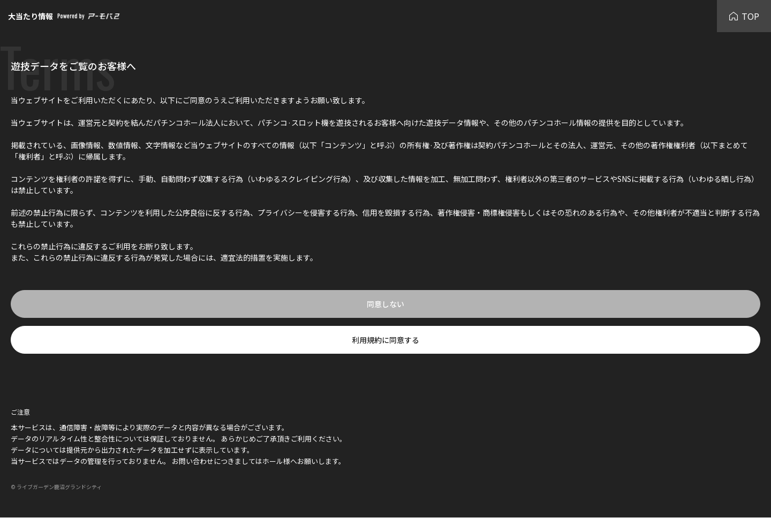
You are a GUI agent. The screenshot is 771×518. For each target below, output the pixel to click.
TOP (744, 16)
